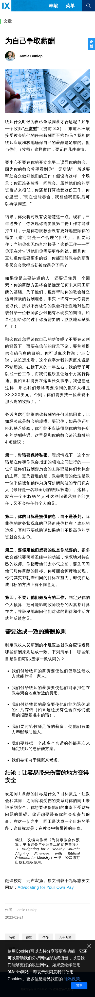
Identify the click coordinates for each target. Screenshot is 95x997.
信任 (46, 937)
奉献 (53, 5)
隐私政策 (72, 979)
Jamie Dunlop (26, 910)
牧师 (12, 937)
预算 (29, 937)
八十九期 (65, 937)
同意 (79, 986)
